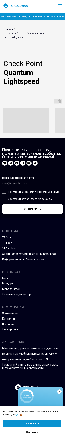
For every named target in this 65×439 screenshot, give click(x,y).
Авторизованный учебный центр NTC (26, 359)
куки (17, 415)
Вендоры (8, 283)
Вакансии (8, 324)
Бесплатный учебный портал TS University (29, 353)
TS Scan (7, 237)
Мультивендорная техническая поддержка (30, 348)
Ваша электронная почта (18, 177)
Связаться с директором (18, 294)
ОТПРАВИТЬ (32, 209)
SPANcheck (9, 248)
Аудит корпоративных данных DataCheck (29, 254)
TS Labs (7, 243)
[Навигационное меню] (60, 5)
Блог (5, 278)
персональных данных (47, 192)
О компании (10, 313)
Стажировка (10, 329)
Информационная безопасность (23, 259)
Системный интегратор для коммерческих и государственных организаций (30, 366)
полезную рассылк (41, 199)
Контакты (8, 318)
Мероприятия (11, 289)
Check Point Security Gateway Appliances (26, 33)
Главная (8, 29)
